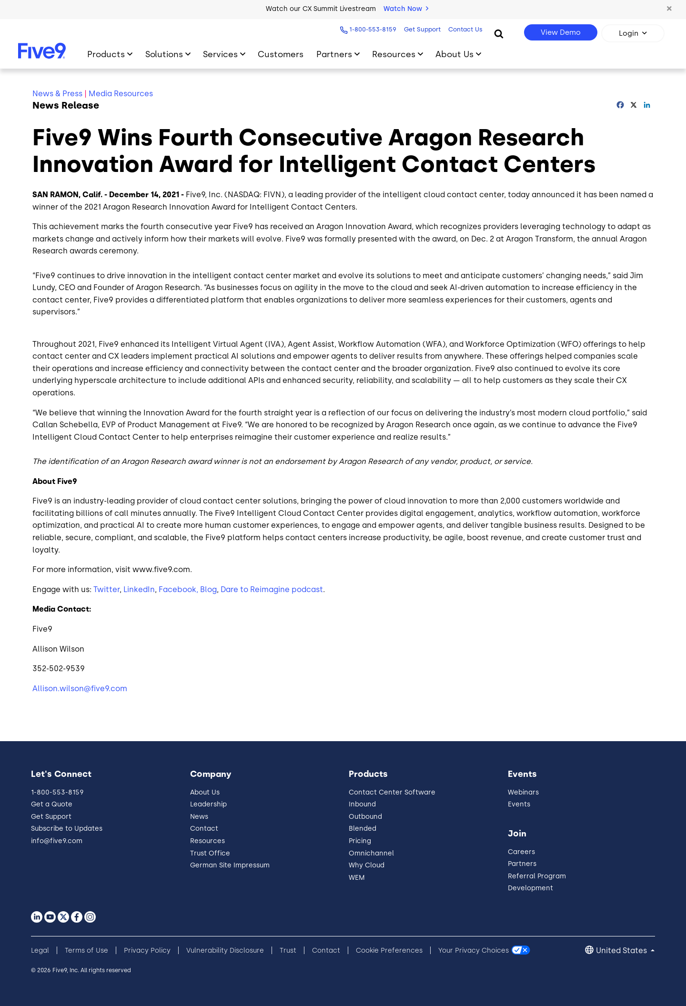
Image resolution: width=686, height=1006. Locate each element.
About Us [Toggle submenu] (454, 54)
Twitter (106, 589)
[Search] (499, 33)
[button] (669, 9)
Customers (280, 54)
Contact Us (464, 29)
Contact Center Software (392, 792)
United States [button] (622, 950)
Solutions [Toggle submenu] (164, 54)
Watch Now (405, 9)
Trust (288, 950)
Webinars (523, 792)
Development (530, 888)
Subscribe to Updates (66, 829)
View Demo (561, 32)
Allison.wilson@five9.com (79, 688)
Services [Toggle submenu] (220, 54)
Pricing (360, 841)
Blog (208, 589)
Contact (204, 829)
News (199, 817)
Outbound (365, 817)
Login (628, 33)
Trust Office (210, 853)
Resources (207, 841)
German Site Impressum (230, 865)
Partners (522, 864)
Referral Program (537, 876)
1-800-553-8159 (371, 29)
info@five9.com (56, 841)
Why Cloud (366, 865)
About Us (205, 792)
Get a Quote (51, 804)
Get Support (421, 29)
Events (519, 804)
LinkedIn (139, 589)
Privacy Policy (147, 950)
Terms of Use (86, 950)
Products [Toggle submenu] (106, 54)
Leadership (208, 804)
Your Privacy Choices (473, 950)
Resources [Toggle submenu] (393, 54)
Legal (40, 950)
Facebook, (178, 589)
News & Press (57, 93)
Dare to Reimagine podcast (272, 589)
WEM (357, 878)
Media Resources (121, 93)
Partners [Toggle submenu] (334, 54)
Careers (521, 852)
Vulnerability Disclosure (225, 950)
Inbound (362, 804)
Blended (362, 829)
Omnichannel (371, 853)
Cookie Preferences (389, 950)
